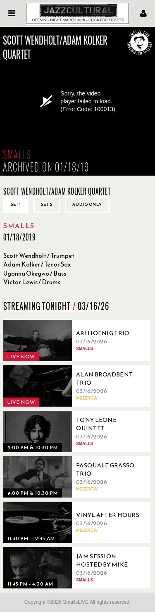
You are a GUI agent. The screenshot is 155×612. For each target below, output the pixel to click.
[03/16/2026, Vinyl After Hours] (73, 522)
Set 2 (46, 204)
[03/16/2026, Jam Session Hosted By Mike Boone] (73, 567)
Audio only (87, 204)
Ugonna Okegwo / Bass (34, 273)
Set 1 (16, 204)
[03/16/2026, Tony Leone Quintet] (73, 431)
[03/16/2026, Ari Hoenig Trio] (73, 340)
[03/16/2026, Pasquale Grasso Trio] (73, 477)
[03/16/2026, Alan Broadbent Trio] (73, 386)
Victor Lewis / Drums (31, 282)
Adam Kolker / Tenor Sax (37, 264)
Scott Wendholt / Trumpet (38, 255)
